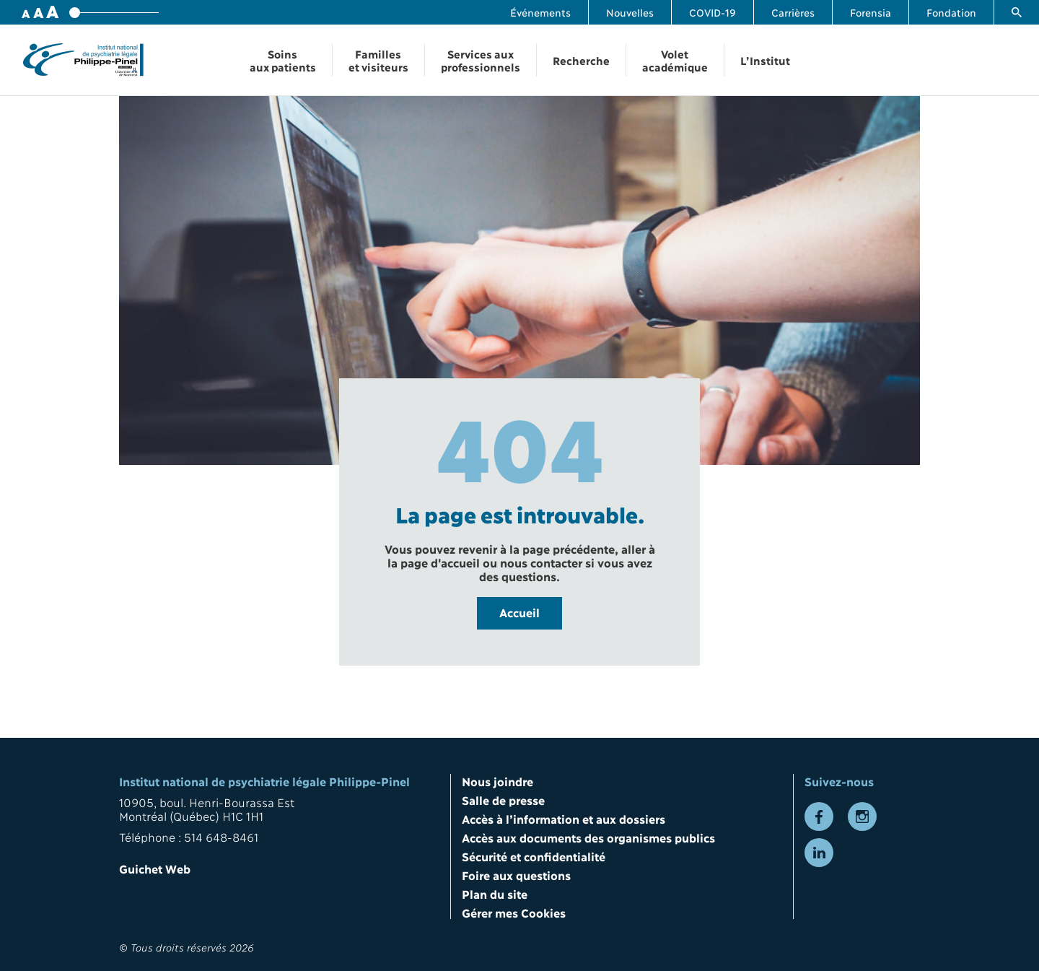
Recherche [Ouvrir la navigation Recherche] (581, 59)
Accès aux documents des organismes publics (588, 837)
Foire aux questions (516, 874)
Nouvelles (630, 12)
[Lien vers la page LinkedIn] (819, 852)
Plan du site (494, 893)
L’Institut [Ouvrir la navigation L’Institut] (765, 59)
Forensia (870, 12)
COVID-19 (712, 12)
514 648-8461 (221, 836)
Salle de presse (503, 799)
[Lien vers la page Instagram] (862, 816)
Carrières (793, 12)
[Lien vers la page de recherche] (1016, 12)
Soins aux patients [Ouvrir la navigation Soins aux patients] (283, 60)
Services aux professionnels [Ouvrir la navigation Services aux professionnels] (480, 60)
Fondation (951, 12)
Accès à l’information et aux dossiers (563, 818)
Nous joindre (497, 781)
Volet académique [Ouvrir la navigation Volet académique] (675, 60)
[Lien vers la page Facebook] (819, 816)
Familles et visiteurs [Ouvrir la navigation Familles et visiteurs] (378, 60)
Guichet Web (154, 868)
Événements (540, 12)
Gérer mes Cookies (514, 912)
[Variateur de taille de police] (114, 12)
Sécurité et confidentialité (533, 856)
